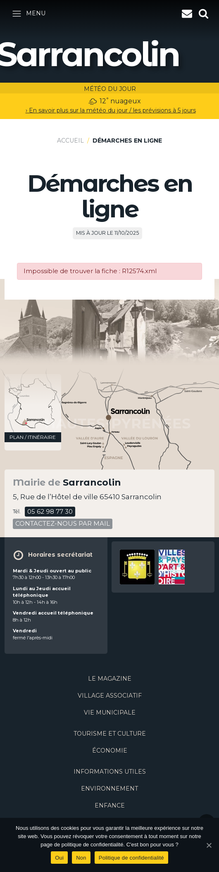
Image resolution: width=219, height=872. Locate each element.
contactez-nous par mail (62, 523)
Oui (59, 858)
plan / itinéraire (33, 437)
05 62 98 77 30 (50, 511)
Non (81, 858)
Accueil (70, 140)
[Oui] (209, 845)
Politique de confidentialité (131, 858)
